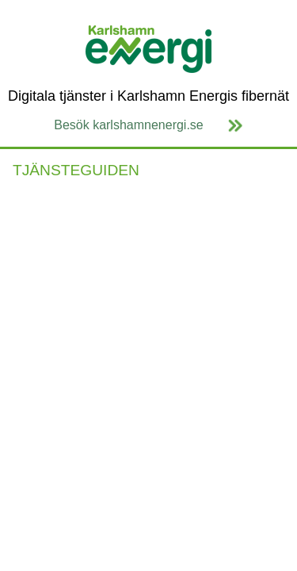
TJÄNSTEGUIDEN (76, 170)
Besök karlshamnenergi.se (129, 125)
